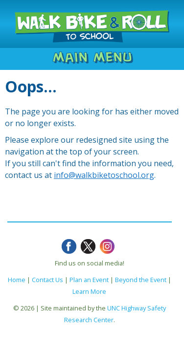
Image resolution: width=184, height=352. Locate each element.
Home (16, 279)
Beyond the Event (140, 279)
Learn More (89, 291)
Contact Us (47, 279)
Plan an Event (89, 279)
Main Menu (92, 57)
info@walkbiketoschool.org (104, 175)
